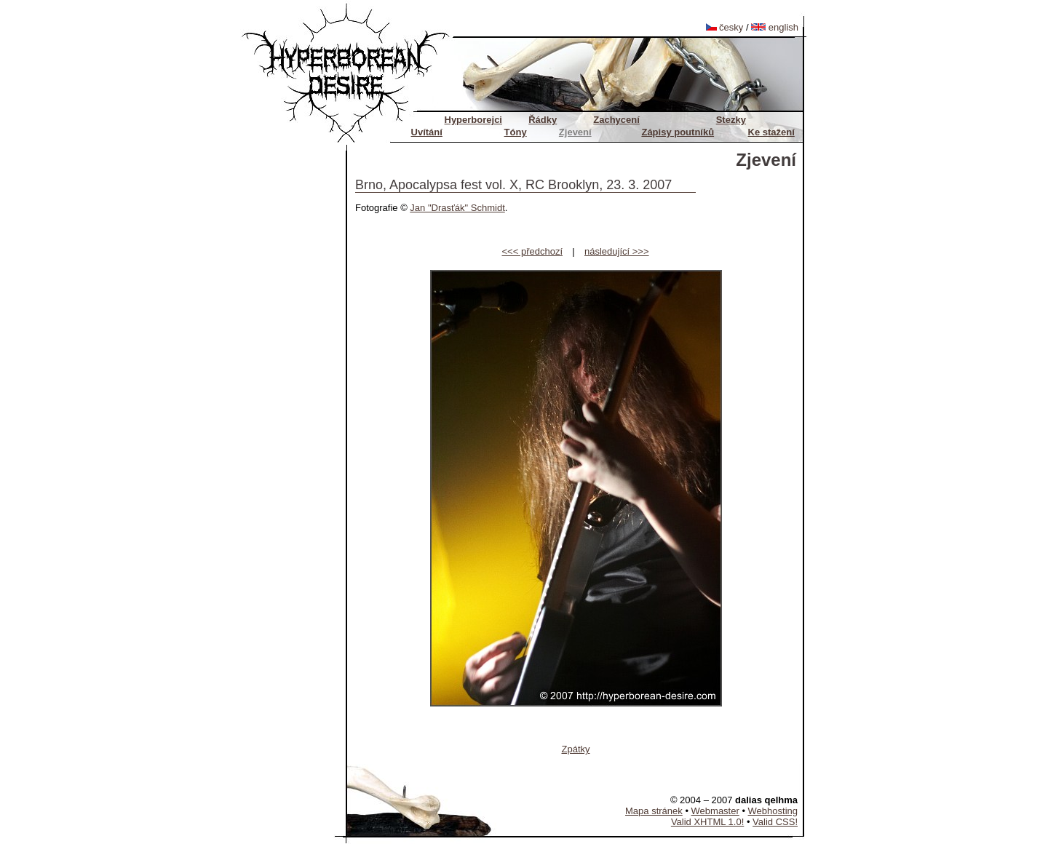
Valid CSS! (775, 821)
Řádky (542, 119)
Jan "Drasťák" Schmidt (457, 207)
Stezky (731, 119)
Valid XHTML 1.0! (707, 821)
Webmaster (715, 810)
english (774, 27)
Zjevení (575, 132)
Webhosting (773, 810)
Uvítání (426, 132)
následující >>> (616, 251)
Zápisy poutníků (677, 132)
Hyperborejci (473, 119)
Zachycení (616, 119)
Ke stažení (771, 132)
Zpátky (575, 749)
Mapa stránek (654, 810)
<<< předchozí (532, 251)
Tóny (515, 132)
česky (725, 27)
